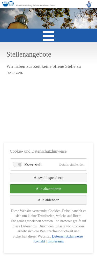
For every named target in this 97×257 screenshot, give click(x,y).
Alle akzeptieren (48, 189)
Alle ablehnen (48, 200)
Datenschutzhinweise (67, 236)
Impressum (56, 241)
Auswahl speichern (48, 177)
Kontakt (39, 241)
